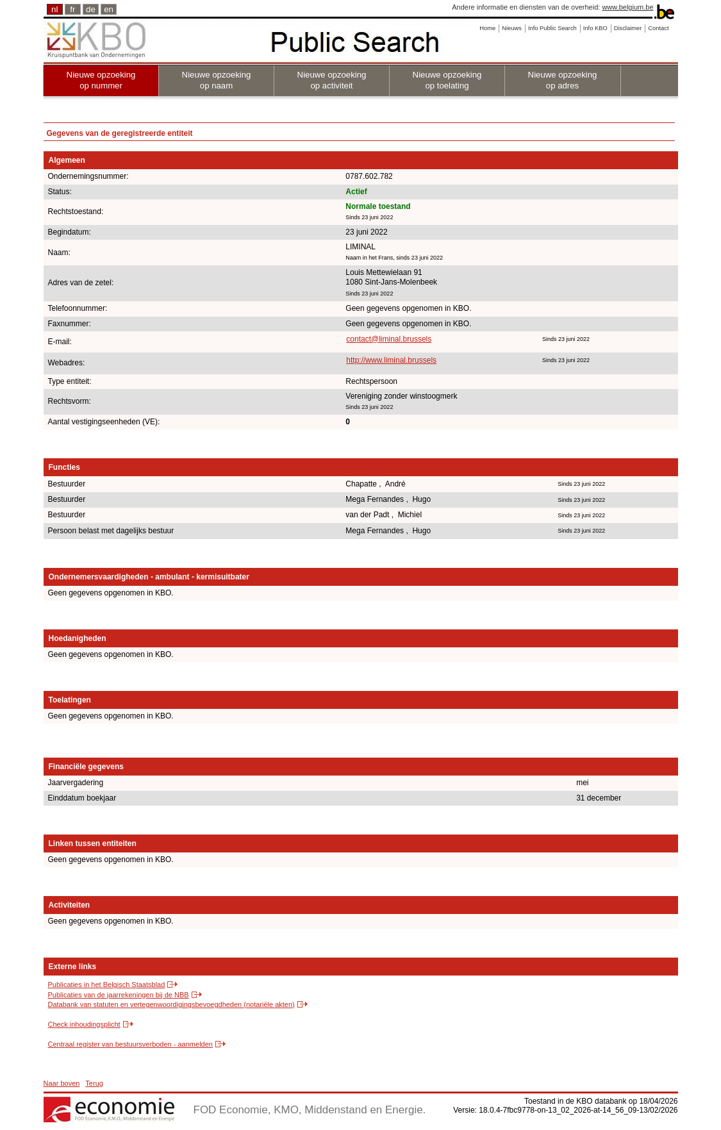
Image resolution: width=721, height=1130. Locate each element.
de (90, 9)
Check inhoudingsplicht (84, 1024)
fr (72, 9)
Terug (94, 1083)
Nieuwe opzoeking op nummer (101, 80)
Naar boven (62, 1083)
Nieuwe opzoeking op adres (562, 80)
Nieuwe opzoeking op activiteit (332, 80)
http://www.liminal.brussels (391, 360)
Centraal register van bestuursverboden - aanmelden (130, 1044)
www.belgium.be (627, 7)
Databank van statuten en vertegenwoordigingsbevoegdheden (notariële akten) (171, 1004)
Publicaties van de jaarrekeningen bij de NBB (118, 995)
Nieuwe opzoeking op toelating (447, 80)
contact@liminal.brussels (388, 339)
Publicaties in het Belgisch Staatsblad (106, 984)
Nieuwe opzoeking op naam (216, 80)
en (108, 9)
